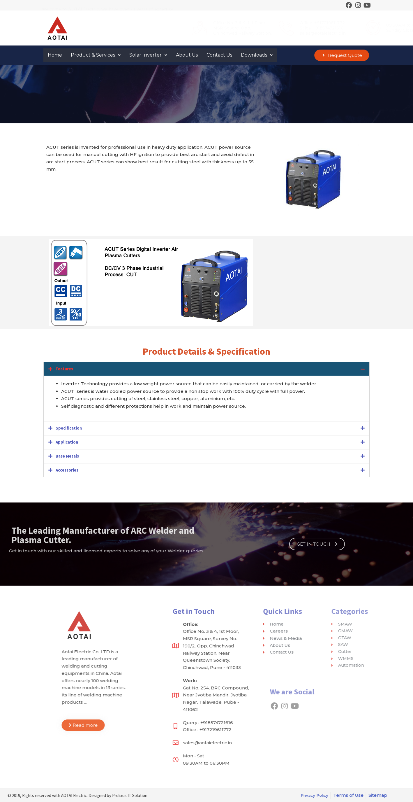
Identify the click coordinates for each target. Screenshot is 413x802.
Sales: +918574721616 (253, 28)
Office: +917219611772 (253, 22)
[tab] (206, 369)
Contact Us (219, 55)
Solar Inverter (148, 55)
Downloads (257, 55)
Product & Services (96, 55)
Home (55, 55)
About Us (187, 55)
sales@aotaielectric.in (254, 33)
